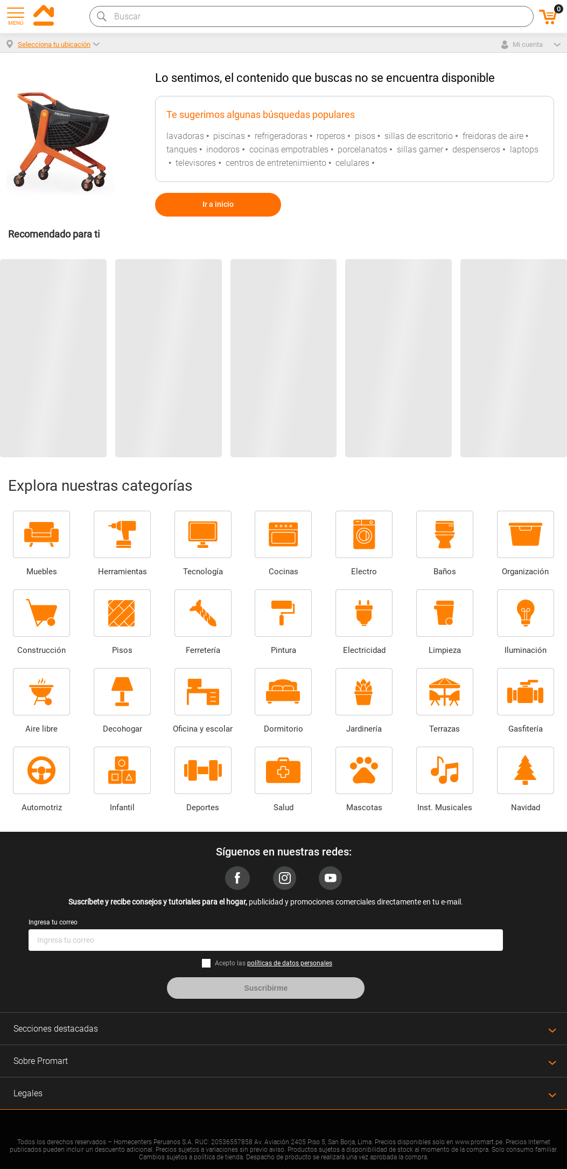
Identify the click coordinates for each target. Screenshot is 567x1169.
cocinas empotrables (288, 149)
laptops (524, 149)
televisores (196, 163)
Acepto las (273, 963)
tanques (181, 149)
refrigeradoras (281, 136)
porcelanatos (362, 149)
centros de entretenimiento (276, 163)
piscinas (229, 136)
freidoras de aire (493, 136)
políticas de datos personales (289, 963)
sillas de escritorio (418, 136)
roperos (331, 136)
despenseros (476, 149)
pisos (365, 136)
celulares (352, 163)
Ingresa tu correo (53, 922)
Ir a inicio (218, 204)
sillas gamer (420, 149)
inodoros (223, 149)
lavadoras (185, 136)
